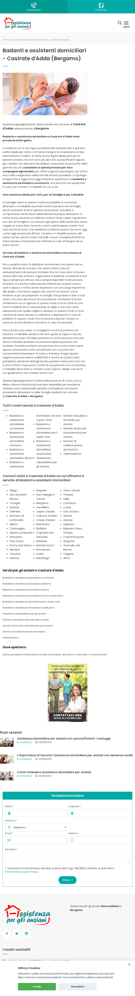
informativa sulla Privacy (22, 872)
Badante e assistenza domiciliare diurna (21, 454)
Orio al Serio (71, 511)
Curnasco (69, 503)
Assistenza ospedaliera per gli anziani (46, 462)
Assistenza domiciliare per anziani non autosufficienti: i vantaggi (63, 739)
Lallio (66, 499)
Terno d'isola (71, 490)
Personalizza (77, 986)
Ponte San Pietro (21, 545)
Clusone (15, 554)
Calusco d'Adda (46, 516)
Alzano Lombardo (21, 532)
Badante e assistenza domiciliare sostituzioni (28, 607)
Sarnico (14, 558)
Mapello (41, 490)
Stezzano (16, 537)
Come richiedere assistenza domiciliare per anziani (54, 772)
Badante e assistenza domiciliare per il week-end (31, 601)
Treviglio (15, 503)
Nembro (15, 549)
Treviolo (68, 494)
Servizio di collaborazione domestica (73, 445)
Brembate (43, 524)
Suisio (40, 554)
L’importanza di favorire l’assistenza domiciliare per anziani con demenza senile (75, 755)
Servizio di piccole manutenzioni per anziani (74, 432)
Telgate (68, 554)
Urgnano (68, 524)
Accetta (37, 986)
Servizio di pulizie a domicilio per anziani (75, 420)
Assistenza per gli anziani (85, 906)
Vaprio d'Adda (45, 511)
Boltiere (41, 528)
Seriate (14, 507)
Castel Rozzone (73, 537)
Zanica (67, 516)
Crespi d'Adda (45, 520)
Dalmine (15, 511)
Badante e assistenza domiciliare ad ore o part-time (33, 595)
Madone (41, 541)
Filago (13, 490)
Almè (66, 558)
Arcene (68, 520)
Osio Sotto (17, 541)
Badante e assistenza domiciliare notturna (27, 583)
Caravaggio (17, 528)
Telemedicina (72, 454)
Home (6, 39)
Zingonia (68, 541)
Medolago (43, 558)
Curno (67, 507)
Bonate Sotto (45, 545)
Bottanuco (43, 549)
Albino (14, 524)
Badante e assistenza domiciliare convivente (28, 577)
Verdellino (42, 507)
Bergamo (42, 503)
